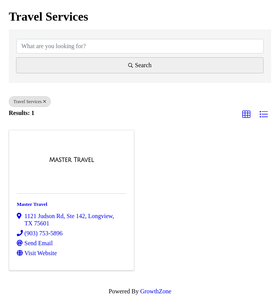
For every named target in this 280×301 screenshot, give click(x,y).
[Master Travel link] (71, 160)
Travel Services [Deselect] (29, 101)
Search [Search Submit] (140, 65)
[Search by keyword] (140, 46)
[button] (246, 114)
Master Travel (32, 204)
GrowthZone (155, 291)
